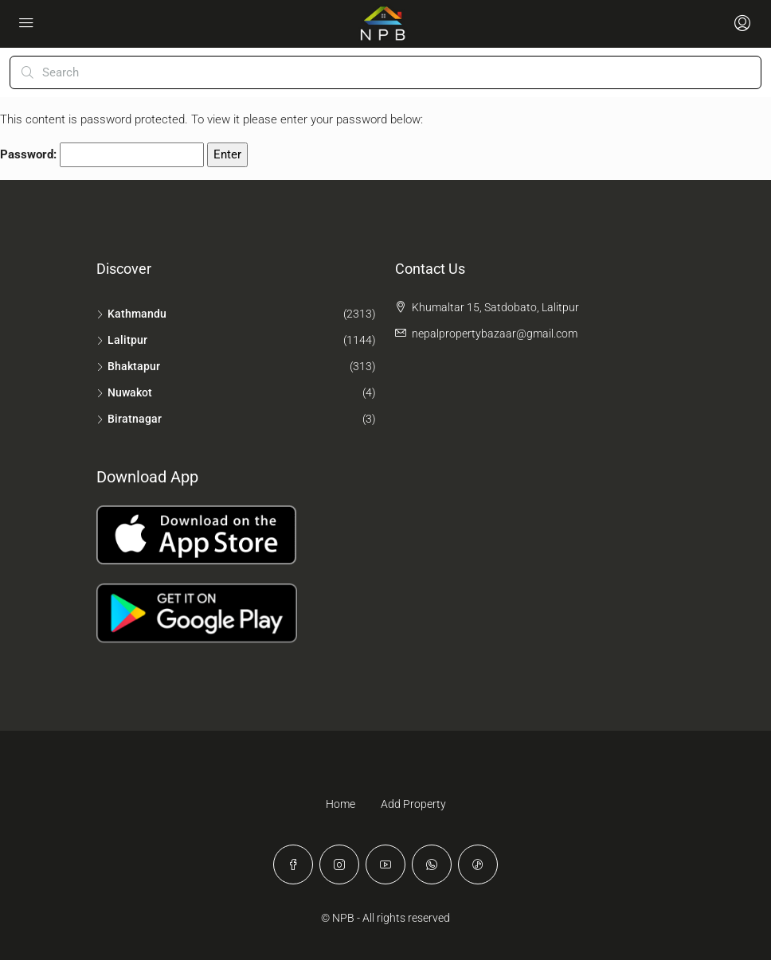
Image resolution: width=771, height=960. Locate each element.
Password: (102, 154)
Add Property (413, 804)
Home (340, 804)
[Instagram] (339, 864)
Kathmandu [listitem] (131, 313)
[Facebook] (293, 864)
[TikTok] (478, 864)
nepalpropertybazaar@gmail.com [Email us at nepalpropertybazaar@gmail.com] (494, 333)
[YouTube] (385, 864)
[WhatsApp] (432, 864)
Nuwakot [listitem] (124, 392)
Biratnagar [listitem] (129, 418)
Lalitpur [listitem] (121, 340)
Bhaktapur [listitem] (128, 366)
